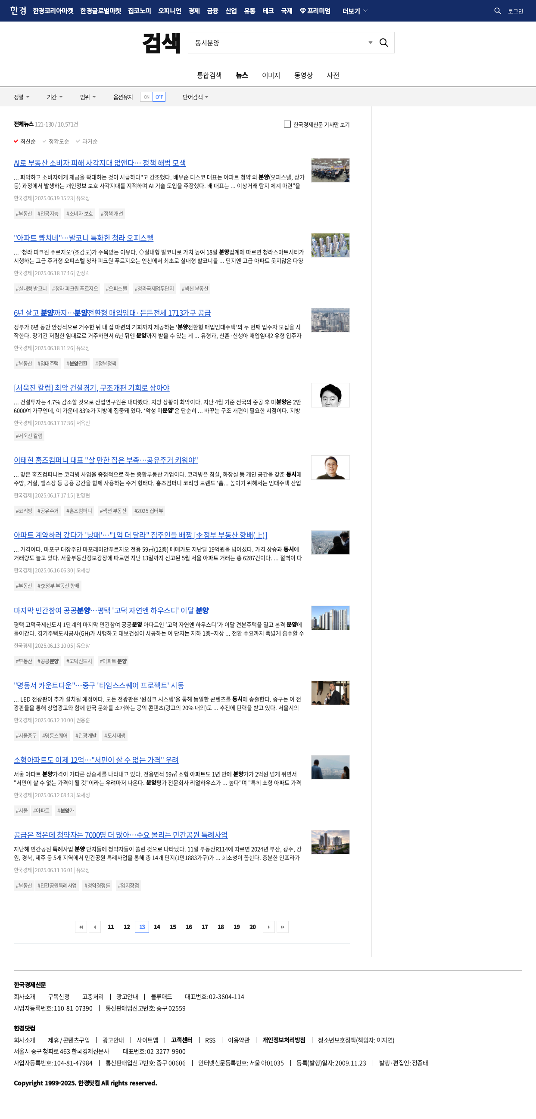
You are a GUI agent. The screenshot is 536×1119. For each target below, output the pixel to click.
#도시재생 (114, 736)
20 (252, 927)
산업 (231, 10)
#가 (65, 810)
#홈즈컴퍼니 (79, 511)
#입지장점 (128, 885)
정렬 (19, 97)
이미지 (271, 75)
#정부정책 (105, 363)
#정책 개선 (112, 214)
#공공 (47, 661)
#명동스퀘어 (55, 736)
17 (205, 927)
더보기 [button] (351, 11)
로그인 (516, 11)
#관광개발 (85, 736)
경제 (194, 10)
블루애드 (161, 996)
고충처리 (93, 996)
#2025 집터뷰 (148, 511)
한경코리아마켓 (53, 10)
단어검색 (193, 97)
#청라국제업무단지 (154, 288)
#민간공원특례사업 (56, 885)
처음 (81, 927)
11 (111, 927)
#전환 (76, 363)
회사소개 (24, 996)
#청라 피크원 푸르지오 (75, 288)
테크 (268, 10)
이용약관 (238, 1039)
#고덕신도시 (79, 661)
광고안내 (127, 996)
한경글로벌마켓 (100, 10)
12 (127, 927)
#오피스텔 (116, 288)
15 (173, 927)
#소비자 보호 (79, 214)
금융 (212, 10)
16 (189, 927)
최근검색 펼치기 (370, 42)
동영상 (303, 75)
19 (237, 927)
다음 (269, 927)
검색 (161, 42)
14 (157, 927)
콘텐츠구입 (76, 1039)
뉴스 (242, 75)
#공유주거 (47, 511)
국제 (287, 10)
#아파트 (113, 661)
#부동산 (24, 214)
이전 (95, 927)
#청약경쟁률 (97, 885)
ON (147, 96)
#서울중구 (26, 736)
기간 (52, 97)
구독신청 (58, 996)
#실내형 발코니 (31, 288)
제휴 (53, 1039)
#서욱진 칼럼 (29, 436)
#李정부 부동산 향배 (58, 586)
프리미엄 (318, 10)
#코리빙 (24, 511)
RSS (210, 1039)
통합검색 (209, 75)
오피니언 (169, 10)
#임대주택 (47, 363)
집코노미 (139, 10)
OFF (159, 96)
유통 (250, 10)
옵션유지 (123, 97)
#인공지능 (47, 214)
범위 (85, 97)
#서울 (22, 810)
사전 (333, 75)
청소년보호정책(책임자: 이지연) (356, 1039)
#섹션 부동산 (195, 288)
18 (221, 927)
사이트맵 (147, 1039)
